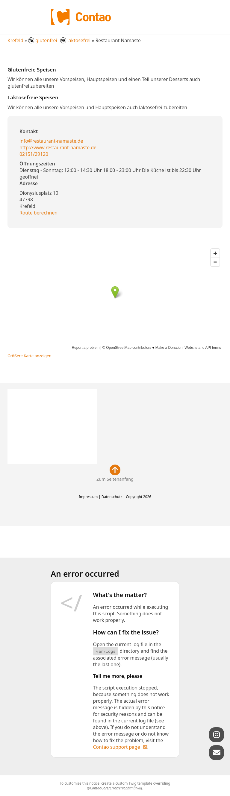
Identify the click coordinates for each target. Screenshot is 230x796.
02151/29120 (33, 154)
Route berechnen (38, 212)
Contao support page (116, 747)
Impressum (88, 496)
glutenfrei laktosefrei (60, 40)
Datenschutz (112, 496)
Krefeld (15, 40)
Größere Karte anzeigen (29, 355)
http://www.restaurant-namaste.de (57, 147)
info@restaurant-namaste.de (51, 141)
